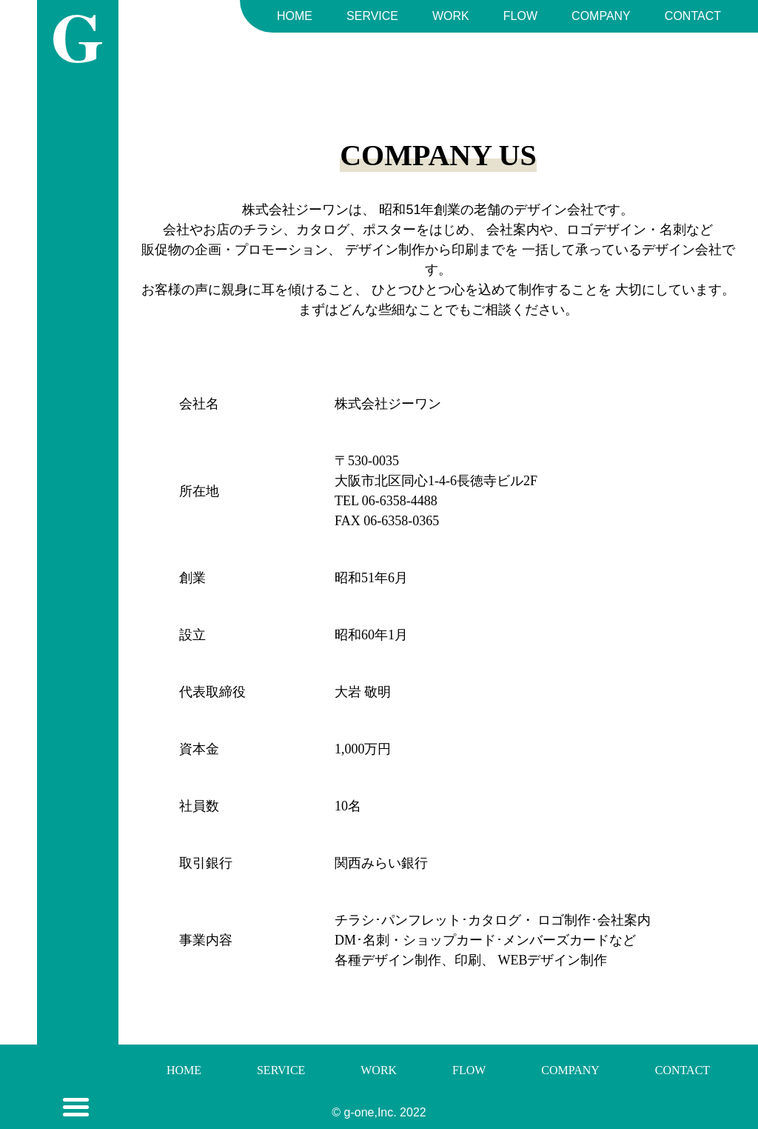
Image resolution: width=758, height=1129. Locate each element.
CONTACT (693, 16)
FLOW (520, 16)
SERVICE (372, 16)
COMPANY (601, 16)
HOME (294, 16)
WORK (450, 16)
